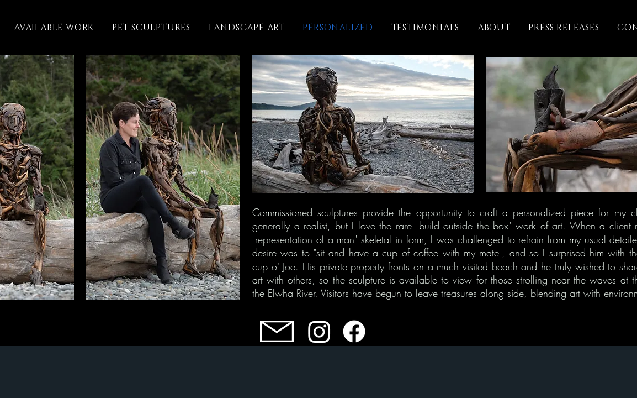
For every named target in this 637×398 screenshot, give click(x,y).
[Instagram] (319, 331)
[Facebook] (354, 331)
